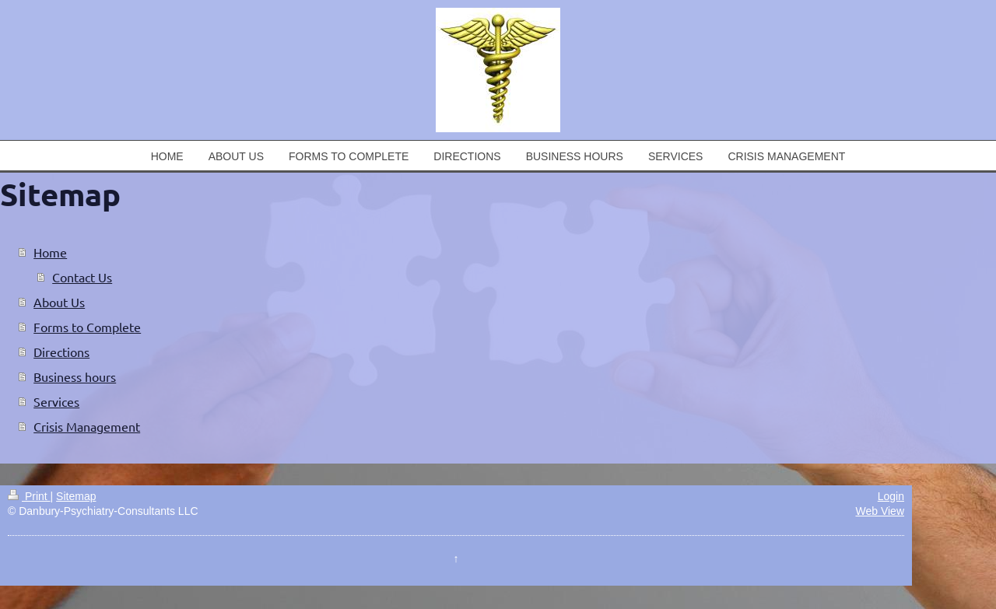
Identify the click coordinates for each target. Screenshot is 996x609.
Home (50, 252)
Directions (61, 351)
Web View (879, 511)
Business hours (74, 376)
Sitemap (76, 496)
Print (29, 496)
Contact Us (82, 277)
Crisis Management (86, 426)
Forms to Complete (87, 326)
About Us (59, 302)
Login (891, 496)
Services (56, 401)
